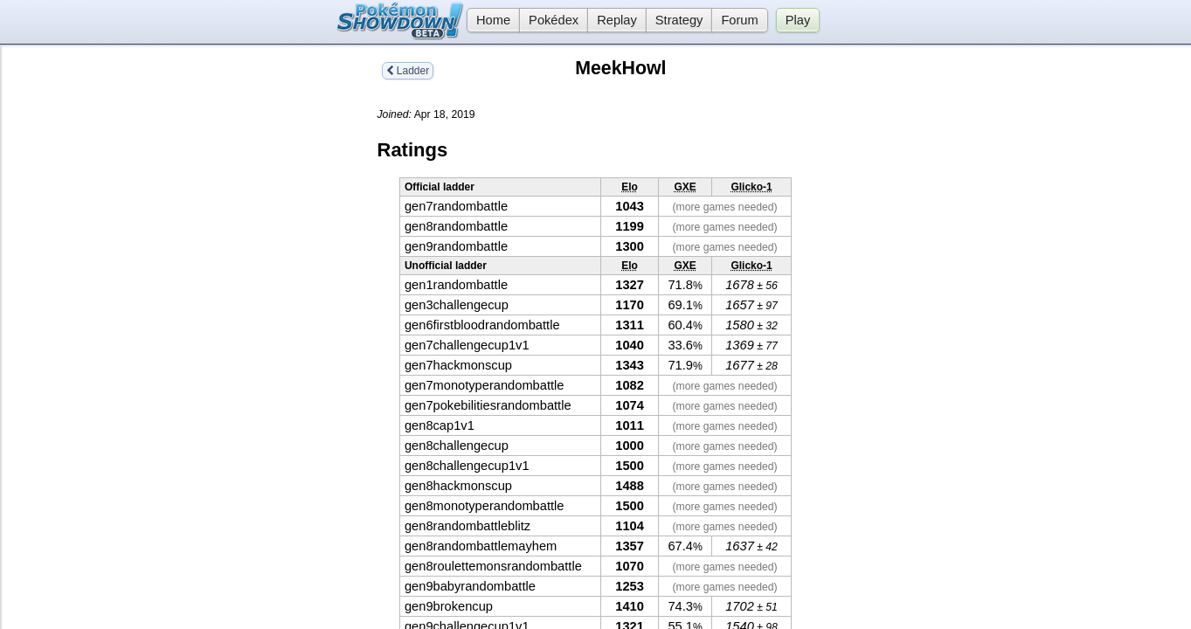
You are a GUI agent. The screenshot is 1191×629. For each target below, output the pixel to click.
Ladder (408, 71)
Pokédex (553, 20)
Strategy (679, 20)
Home (488, 20)
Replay (617, 20)
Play (798, 20)
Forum (739, 20)
